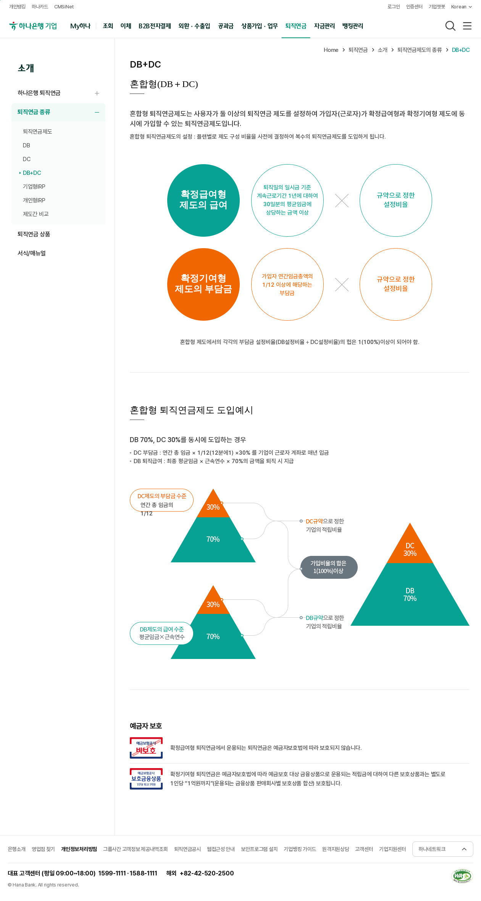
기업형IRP (34, 186)
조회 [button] (108, 25)
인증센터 (414, 7)
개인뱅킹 (17, 7)
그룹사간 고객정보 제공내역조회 (135, 849)
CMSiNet (64, 7)
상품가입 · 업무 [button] (259, 25)
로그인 (393, 7)
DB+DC (32, 173)
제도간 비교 (35, 214)
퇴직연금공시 (187, 849)
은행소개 (17, 849)
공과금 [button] (226, 25)
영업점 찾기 (43, 849)
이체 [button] (126, 25)
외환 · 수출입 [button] (194, 25)
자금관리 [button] (324, 25)
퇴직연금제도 (37, 131)
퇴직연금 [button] (296, 25)
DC (26, 159)
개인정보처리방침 (79, 849)
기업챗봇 (437, 7)
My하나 (80, 25)
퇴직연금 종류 (61, 112)
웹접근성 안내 (221, 849)
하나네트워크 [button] (431, 849)
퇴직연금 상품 (34, 234)
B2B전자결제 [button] (155, 25)
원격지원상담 (335, 849)
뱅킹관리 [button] (352, 25)
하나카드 (40, 7)
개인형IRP (34, 200)
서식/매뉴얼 (32, 253)
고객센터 (364, 849)
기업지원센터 (392, 849)
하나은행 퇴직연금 (61, 93)
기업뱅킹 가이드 (300, 849)
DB (26, 145)
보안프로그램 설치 (259, 849)
